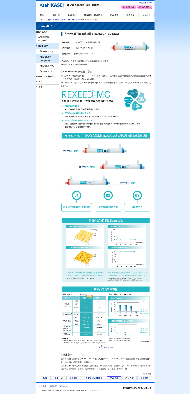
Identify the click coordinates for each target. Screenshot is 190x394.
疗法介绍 (129, 378)
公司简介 (74, 378)
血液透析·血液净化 (94, 378)
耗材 (40, 82)
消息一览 (58, 378)
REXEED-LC (47, 71)
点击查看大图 (106, 347)
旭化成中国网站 (145, 3)
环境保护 (64, 386)
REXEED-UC (47, 66)
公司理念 (145, 378)
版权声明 (42, 386)
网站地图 (53, 386)
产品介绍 (48, 19)
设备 (40, 87)
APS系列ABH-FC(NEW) (44, 39)
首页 (41, 19)
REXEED (72, 19)
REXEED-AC (47, 51)
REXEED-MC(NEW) (46, 59)
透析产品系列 (60, 19)
